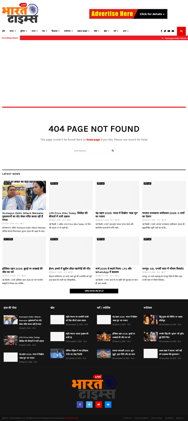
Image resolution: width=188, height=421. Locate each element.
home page (93, 139)
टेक (43, 31)
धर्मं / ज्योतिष (8, 239)
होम (3, 31)
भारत (11, 31)
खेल (105, 31)
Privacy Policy (156, 418)
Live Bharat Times (72, 418)
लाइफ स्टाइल (82, 31)
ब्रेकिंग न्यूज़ (7, 183)
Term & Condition (141, 418)
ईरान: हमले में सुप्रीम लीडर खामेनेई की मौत (69, 268)
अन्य (124, 31)
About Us (179, 418)
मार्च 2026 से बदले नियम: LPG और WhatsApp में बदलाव (113, 270)
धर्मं (115, 31)
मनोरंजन (67, 31)
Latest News (11, 174)
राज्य (33, 31)
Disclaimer (169, 418)
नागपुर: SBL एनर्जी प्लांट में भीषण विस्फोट (163, 268)
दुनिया (22, 31)
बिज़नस (54, 31)
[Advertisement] (94, 67)
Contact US (127, 418)
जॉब (95, 31)
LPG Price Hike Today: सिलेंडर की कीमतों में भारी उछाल (68, 215)
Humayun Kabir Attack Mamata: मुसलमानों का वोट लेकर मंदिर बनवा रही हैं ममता (23, 217)
